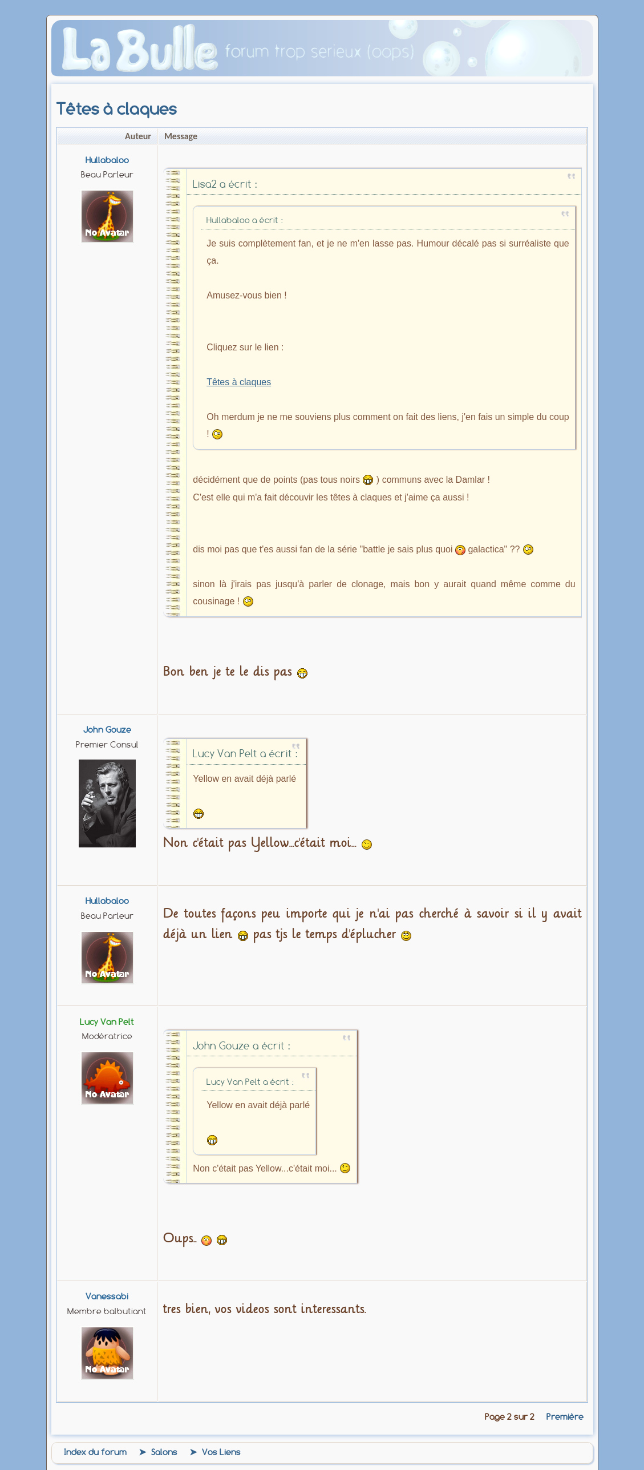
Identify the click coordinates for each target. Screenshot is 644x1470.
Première (565, 1417)
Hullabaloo (107, 160)
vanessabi (107, 1296)
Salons (164, 1452)
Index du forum (95, 1452)
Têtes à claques (238, 382)
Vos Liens (221, 1452)
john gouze (107, 730)
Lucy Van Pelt (107, 1022)
